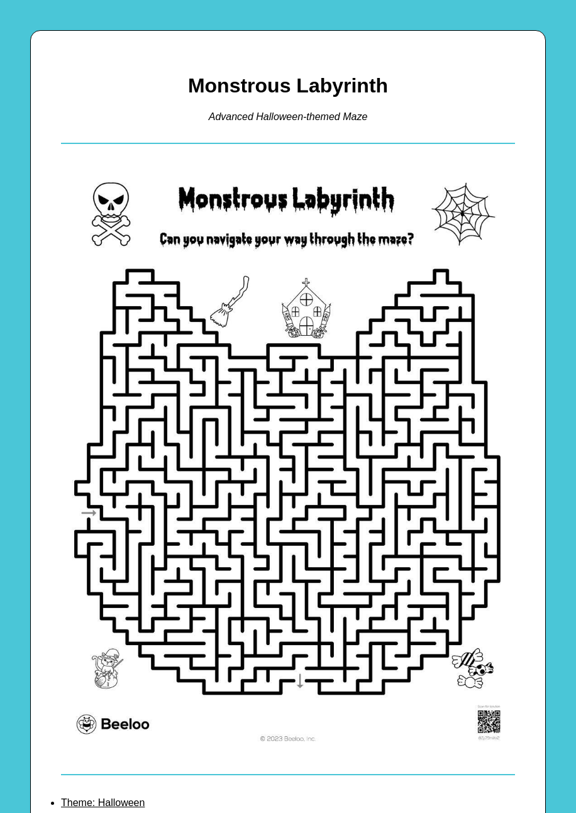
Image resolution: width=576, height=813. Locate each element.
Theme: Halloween (103, 802)
